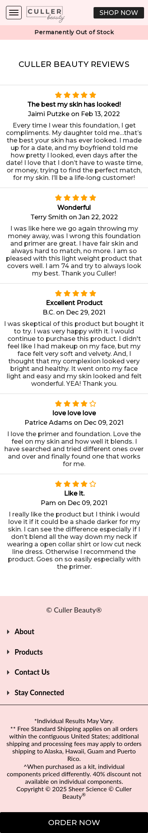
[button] (119, 13)
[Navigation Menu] (14, 12)
